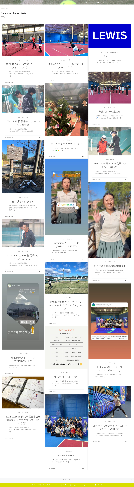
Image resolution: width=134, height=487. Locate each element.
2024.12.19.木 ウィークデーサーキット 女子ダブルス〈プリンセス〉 (66, 305)
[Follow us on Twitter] (100, 2)
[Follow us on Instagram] (103, 2)
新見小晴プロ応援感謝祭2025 (110, 266)
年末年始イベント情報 (66, 376)
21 (70, 480)
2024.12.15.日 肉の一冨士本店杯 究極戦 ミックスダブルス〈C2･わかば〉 (23, 420)
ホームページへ (91, 3)
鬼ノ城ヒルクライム (23, 201)
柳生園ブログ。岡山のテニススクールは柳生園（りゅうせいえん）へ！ (60, 485)
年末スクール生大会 (110, 111)
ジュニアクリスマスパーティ (66, 144)
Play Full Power (66, 455)
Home (3, 8)
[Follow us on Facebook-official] (98, 2)
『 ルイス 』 (109, 56)
